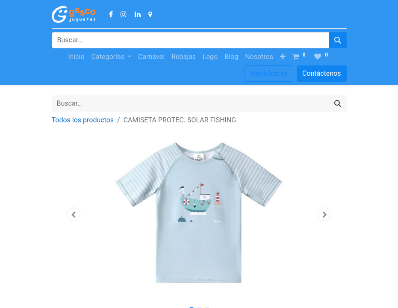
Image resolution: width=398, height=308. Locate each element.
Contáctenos (321, 73)
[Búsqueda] (338, 40)
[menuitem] (76, 56)
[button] (283, 56)
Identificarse (269, 73)
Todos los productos (83, 120)
